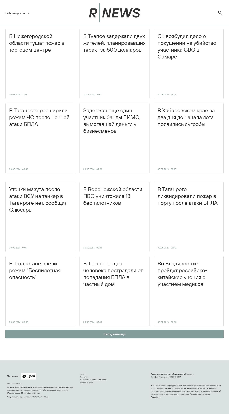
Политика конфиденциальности (93, 380)
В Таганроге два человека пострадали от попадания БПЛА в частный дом (113, 291)
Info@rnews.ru (188, 374)
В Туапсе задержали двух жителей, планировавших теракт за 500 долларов (114, 64)
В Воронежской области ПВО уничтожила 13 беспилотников (112, 217)
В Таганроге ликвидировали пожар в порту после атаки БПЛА (188, 217)
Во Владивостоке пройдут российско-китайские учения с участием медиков (182, 291)
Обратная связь (86, 382)
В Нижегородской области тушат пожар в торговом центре (36, 64)
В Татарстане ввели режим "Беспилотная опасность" (35, 291)
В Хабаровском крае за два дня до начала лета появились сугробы (186, 138)
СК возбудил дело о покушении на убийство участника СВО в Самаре (187, 64)
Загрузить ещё (115, 334)
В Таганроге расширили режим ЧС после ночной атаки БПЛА (39, 138)
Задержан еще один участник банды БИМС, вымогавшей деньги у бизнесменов (111, 138)
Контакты (84, 377)
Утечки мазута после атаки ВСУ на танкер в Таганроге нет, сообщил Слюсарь (38, 217)
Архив (82, 374)
